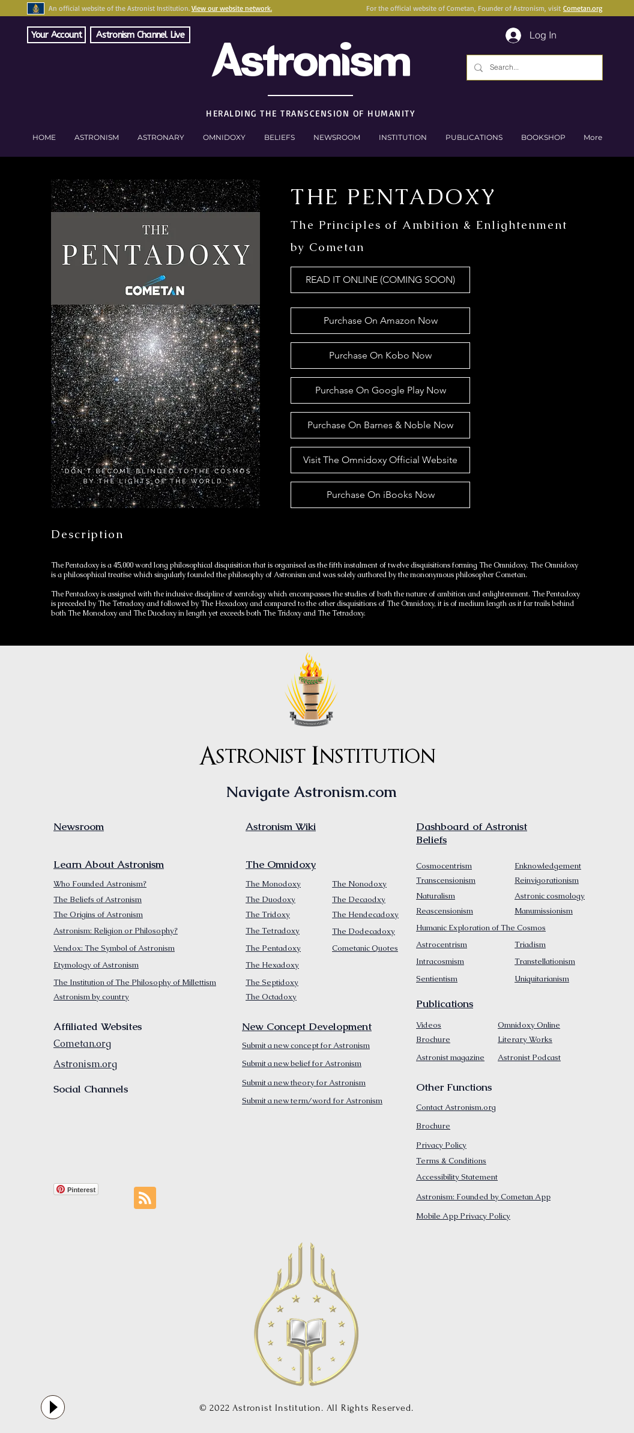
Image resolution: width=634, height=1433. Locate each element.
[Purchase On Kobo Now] (380, 355)
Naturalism (435, 896)
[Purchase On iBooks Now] (380, 495)
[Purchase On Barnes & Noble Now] (380, 425)
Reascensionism (444, 911)
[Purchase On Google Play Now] (380, 390)
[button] (543, 137)
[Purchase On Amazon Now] (380, 321)
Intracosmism (440, 961)
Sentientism (436, 979)
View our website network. (232, 8)
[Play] (52, 1407)
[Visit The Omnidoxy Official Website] (380, 460)
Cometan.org (582, 8)
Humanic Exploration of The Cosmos (481, 928)
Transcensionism (446, 880)
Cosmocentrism (444, 866)
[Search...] (533, 67)
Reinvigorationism (547, 880)
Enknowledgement (548, 866)
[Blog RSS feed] (145, 1198)
